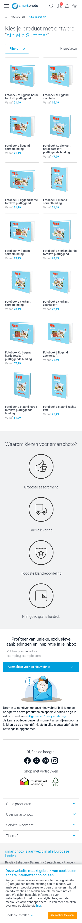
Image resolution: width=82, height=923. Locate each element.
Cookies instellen (19, 915)
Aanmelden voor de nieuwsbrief (29, 667)
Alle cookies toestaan (62, 915)
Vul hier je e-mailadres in (23, 651)
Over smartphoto (19, 814)
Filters (14, 48)
